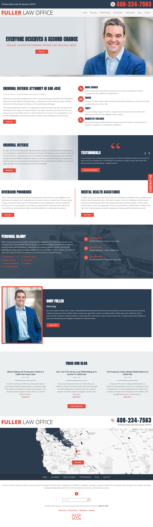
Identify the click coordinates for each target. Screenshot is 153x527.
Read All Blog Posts (76, 406)
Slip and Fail (27, 260)
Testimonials (130, 13)
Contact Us (41, 52)
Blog (139, 13)
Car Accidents (7, 257)
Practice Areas (105, 13)
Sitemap (91, 510)
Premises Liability (29, 257)
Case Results (117, 13)
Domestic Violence (94, 119)
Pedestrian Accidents (10, 263)
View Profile (53, 325)
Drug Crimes (91, 87)
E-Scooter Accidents (10, 267)
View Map (78, 462)
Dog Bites (26, 263)
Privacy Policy (72, 510)
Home (85, 13)
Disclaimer (83, 510)
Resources (62, 510)
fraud (88, 98)
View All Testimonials (90, 170)
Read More (9, 122)
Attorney (93, 13)
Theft (88, 108)
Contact (147, 13)
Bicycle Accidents (9, 260)
